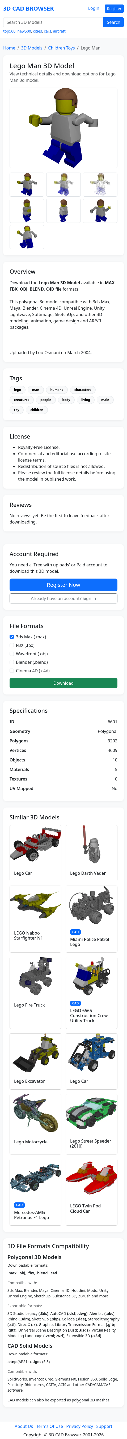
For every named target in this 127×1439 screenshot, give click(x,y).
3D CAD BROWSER (28, 8)
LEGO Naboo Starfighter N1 (28, 935)
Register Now (63, 584)
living (85, 400)
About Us (24, 1426)
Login (93, 8)
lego (17, 389)
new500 (24, 31)
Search (113, 22)
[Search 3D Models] (53, 22)
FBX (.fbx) (25, 645)
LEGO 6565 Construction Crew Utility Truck (89, 1015)
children (36, 410)
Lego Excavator (29, 1081)
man (35, 389)
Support (104, 1426)
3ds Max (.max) (31, 637)
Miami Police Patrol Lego (89, 941)
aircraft (59, 31)
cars (47, 31)
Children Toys (61, 48)
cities (37, 31)
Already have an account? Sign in (63, 598)
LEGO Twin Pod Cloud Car (85, 1208)
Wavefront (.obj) (32, 654)
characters (82, 389)
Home (9, 48)
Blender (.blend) (32, 662)
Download (63, 683)
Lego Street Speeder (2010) (90, 1143)
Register (114, 8)
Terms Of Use (49, 1426)
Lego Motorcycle (31, 1142)
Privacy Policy (79, 1426)
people (45, 400)
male (105, 400)
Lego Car (23, 873)
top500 (9, 31)
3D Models (31, 48)
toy (16, 410)
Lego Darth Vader (88, 873)
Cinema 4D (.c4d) (33, 671)
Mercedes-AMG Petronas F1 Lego (31, 1215)
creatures (21, 400)
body (66, 400)
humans (56, 389)
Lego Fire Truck (29, 1005)
